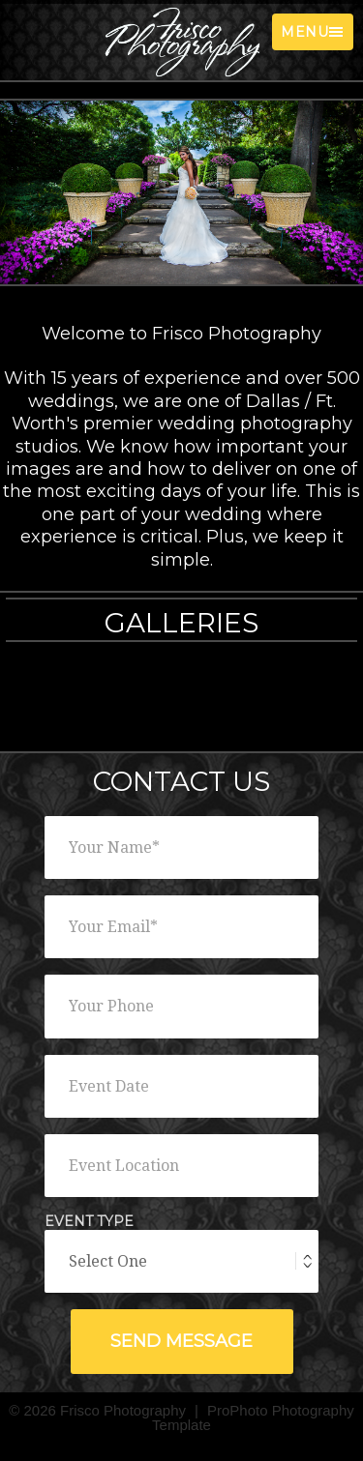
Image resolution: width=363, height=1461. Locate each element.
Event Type (89, 1221)
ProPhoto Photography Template (253, 1417)
